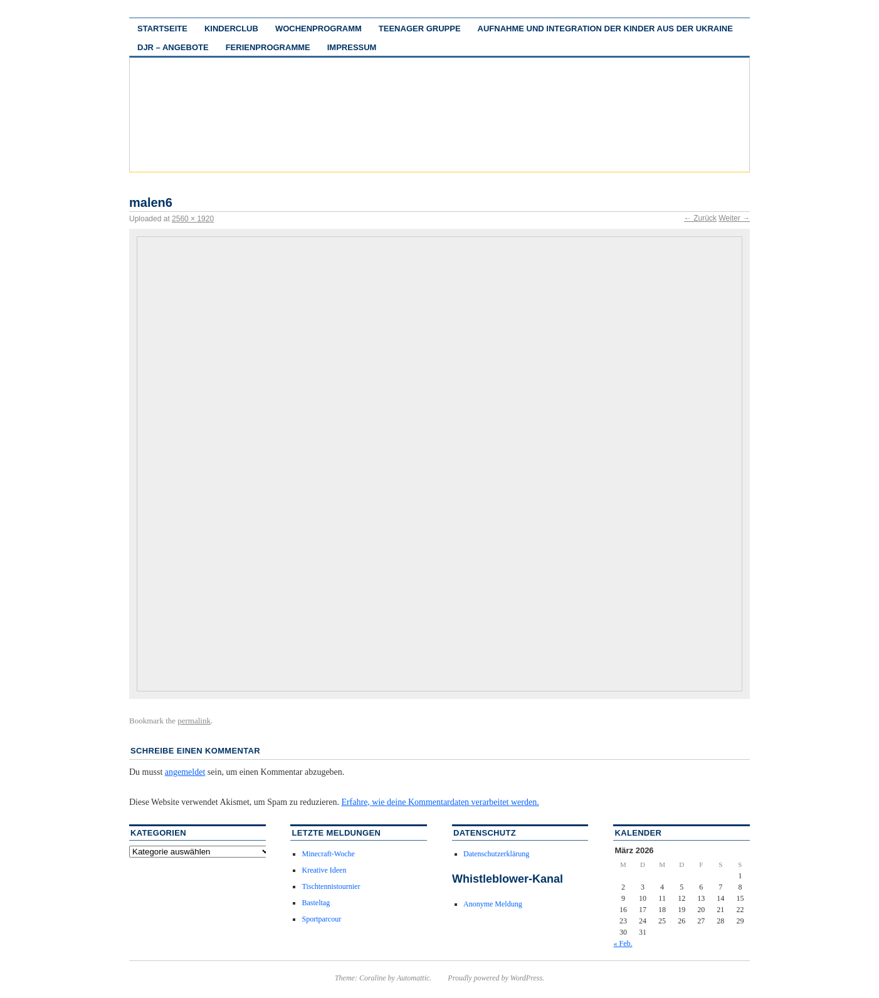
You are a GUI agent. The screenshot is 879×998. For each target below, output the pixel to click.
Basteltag (316, 902)
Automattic (413, 978)
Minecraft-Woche (328, 853)
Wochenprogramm (318, 28)
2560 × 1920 (193, 218)
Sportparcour (321, 919)
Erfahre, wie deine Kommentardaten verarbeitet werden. (440, 802)
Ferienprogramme (268, 47)
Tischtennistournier (331, 886)
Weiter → (734, 218)
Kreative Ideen (324, 870)
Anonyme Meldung (492, 904)
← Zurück (700, 218)
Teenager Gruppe (420, 28)
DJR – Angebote (173, 47)
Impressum (352, 47)
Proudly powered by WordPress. (496, 978)
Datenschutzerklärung (496, 853)
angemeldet (185, 772)
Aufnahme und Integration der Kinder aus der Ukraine (605, 28)
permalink (194, 720)
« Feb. (622, 943)
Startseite (162, 28)
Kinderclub (231, 28)
